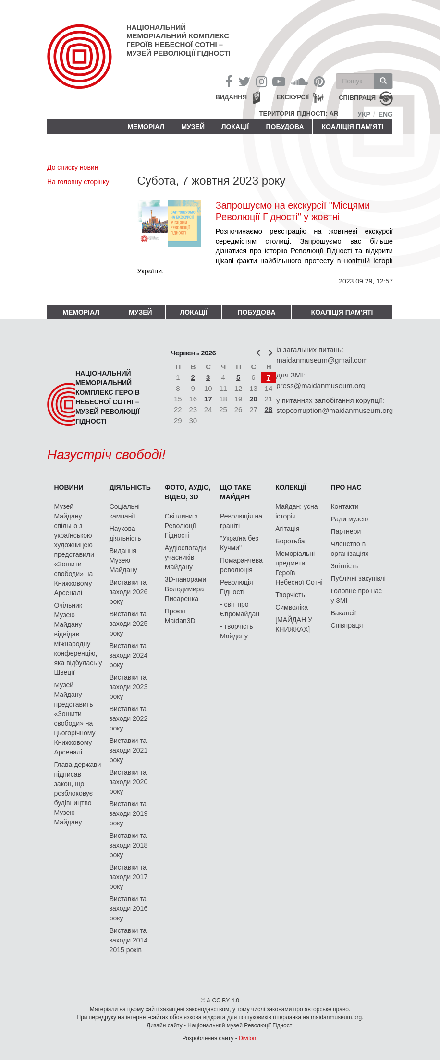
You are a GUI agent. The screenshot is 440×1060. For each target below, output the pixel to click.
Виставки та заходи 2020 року (129, 781)
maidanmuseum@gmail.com (321, 360)
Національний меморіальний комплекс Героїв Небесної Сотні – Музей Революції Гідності (178, 40)
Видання (231, 97)
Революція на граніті (241, 521)
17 (208, 399)
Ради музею (349, 519)
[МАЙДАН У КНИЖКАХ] (293, 624)
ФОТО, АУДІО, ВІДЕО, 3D (188, 492)
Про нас (345, 487)
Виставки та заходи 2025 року (129, 623)
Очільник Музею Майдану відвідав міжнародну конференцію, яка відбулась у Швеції (78, 638)
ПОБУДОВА (285, 126)
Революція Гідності (236, 587)
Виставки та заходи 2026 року (129, 591)
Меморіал (145, 126)
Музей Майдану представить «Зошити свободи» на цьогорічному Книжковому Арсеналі (74, 718)
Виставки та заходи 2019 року (129, 813)
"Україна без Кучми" (239, 543)
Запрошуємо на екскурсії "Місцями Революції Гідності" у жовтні (293, 211)
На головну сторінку (78, 182)
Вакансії (343, 613)
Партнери (345, 531)
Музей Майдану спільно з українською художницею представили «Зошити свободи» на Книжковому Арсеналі (74, 550)
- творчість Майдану (236, 631)
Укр (363, 114)
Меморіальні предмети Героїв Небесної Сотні (299, 568)
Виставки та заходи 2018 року (129, 845)
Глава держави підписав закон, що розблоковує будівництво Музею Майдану (77, 793)
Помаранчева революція (241, 565)
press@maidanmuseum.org (320, 385)
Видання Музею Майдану (123, 560)
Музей (193, 126)
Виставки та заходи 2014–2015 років (130, 940)
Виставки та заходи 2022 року (129, 718)
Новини (68, 487)
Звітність (344, 566)
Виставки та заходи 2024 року (129, 655)
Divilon (247, 1038)
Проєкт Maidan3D (180, 615)
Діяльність (130, 487)
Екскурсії (293, 97)
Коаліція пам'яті (353, 126)
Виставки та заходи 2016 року (129, 908)
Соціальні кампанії (125, 511)
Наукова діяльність (125, 533)
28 (269, 409)
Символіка (291, 607)
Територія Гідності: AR (299, 113)
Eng (386, 114)
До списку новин (72, 167)
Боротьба (290, 541)
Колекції (290, 487)
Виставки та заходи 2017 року (129, 876)
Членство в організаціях (349, 548)
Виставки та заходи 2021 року (129, 750)
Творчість (290, 595)
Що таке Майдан (235, 492)
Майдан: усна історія (296, 511)
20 (253, 399)
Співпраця (346, 625)
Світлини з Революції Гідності (181, 525)
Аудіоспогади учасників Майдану (185, 557)
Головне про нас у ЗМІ (356, 595)
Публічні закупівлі (358, 578)
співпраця (357, 98)
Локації (235, 126)
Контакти (344, 506)
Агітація (287, 528)
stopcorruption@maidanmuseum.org (334, 410)
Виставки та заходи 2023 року (129, 686)
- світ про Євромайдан (239, 609)
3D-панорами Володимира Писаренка (185, 589)
